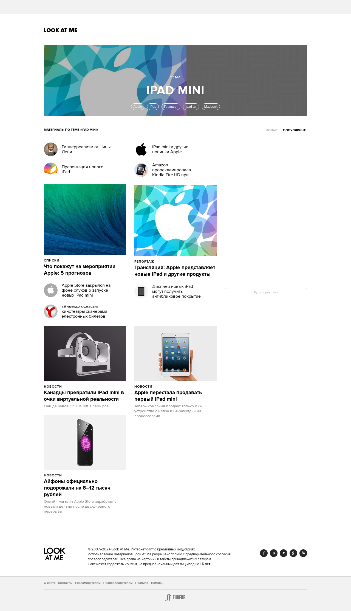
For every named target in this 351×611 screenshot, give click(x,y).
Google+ (293, 553)
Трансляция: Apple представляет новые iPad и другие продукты (174, 271)
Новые (272, 130)
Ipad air (190, 107)
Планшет (171, 107)
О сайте (49, 582)
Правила (141, 582)
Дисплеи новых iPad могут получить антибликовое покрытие (176, 291)
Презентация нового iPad (82, 169)
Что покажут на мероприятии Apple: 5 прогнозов (79, 270)
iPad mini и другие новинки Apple (170, 149)
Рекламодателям (88, 582)
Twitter (283, 553)
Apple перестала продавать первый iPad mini (168, 396)
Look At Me (61, 30)
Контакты (65, 582)
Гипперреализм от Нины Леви (86, 149)
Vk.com (274, 553)
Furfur (175, 597)
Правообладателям (118, 582)
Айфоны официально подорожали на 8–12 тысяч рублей (77, 488)
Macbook (211, 107)
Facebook (264, 553)
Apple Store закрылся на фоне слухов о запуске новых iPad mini (86, 290)
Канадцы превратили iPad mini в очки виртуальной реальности (84, 396)
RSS (303, 553)
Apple (138, 107)
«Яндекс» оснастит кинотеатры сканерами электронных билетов (84, 311)
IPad (152, 107)
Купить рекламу (266, 292)
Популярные (294, 130)
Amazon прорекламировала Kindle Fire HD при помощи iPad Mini (171, 172)
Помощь (157, 582)
